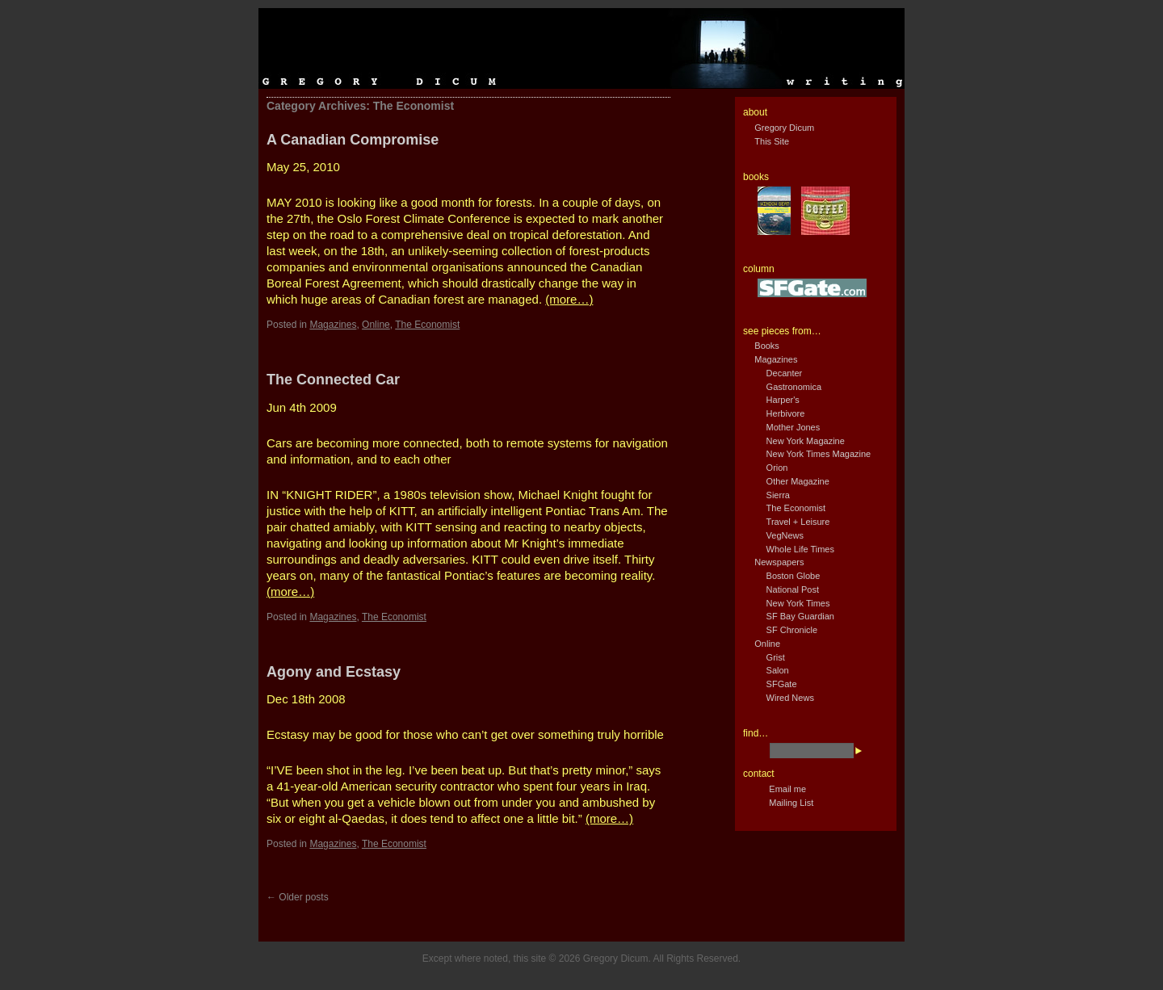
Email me (787, 789)
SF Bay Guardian (800, 616)
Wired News (790, 698)
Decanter (784, 373)
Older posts (298, 897)
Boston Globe (793, 576)
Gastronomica (793, 387)
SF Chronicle (792, 630)
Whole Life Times (800, 549)
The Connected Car (333, 379)
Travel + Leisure (798, 521)
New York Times (798, 603)
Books (766, 345)
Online (376, 324)
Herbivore (785, 413)
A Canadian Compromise (353, 140)
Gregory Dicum (784, 127)
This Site (771, 141)
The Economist (427, 324)
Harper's (783, 400)
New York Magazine (805, 441)
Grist (775, 657)
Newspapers (779, 562)
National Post (792, 589)
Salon (777, 670)
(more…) (569, 299)
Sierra (778, 495)
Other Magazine (797, 481)
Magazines (332, 324)
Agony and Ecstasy (334, 672)
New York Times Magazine (818, 454)
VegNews (785, 535)
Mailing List (791, 803)
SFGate (781, 684)
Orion (777, 467)
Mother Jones (793, 427)
